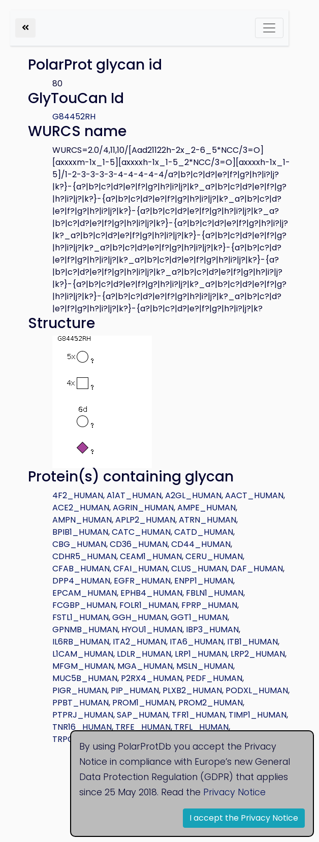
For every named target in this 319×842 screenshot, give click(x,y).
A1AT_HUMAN (134, 495)
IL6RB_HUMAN (80, 641)
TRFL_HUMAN (201, 727)
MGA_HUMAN (145, 666)
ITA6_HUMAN (197, 641)
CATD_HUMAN (203, 532)
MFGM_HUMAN (83, 666)
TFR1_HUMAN (198, 715)
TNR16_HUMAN (82, 727)
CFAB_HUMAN (81, 568)
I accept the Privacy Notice (243, 818)
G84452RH (73, 116)
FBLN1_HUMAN (214, 593)
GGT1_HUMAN (199, 617)
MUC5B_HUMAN (84, 678)
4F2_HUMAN (77, 495)
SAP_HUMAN (142, 715)
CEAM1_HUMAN (151, 556)
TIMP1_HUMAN (257, 715)
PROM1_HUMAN (143, 702)
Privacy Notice (234, 792)
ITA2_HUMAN (139, 641)
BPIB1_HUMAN (80, 532)
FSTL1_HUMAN (80, 617)
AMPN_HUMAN (82, 520)
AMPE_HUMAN (206, 507)
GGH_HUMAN (139, 617)
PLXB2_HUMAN (192, 690)
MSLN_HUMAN (204, 666)
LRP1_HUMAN (201, 654)
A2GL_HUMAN (193, 495)
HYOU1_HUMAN (151, 629)
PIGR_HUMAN (79, 690)
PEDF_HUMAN (214, 678)
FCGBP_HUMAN (84, 605)
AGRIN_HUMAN (143, 507)
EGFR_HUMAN (142, 581)
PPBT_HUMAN (80, 702)
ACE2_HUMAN (80, 507)
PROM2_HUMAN (210, 702)
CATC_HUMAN (141, 532)
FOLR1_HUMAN (148, 605)
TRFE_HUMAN (143, 727)
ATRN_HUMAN (207, 520)
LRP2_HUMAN (258, 654)
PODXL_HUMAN (257, 690)
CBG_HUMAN (79, 544)
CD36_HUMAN (139, 544)
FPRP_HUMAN (209, 605)
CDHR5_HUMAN (84, 556)
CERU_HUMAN (214, 556)
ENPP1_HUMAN (203, 581)
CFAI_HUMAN (140, 568)
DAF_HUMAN (257, 568)
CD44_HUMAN (201, 544)
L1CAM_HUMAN (82, 654)
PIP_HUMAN (135, 690)
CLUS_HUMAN (199, 568)
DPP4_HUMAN (81, 581)
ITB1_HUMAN (252, 641)
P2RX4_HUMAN (151, 678)
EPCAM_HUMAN (84, 593)
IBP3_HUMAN (212, 629)
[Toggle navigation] (269, 28)
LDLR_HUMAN (144, 654)
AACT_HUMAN (254, 495)
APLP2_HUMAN (145, 520)
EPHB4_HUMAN (151, 593)
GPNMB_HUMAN (85, 629)
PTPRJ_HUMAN (82, 715)
